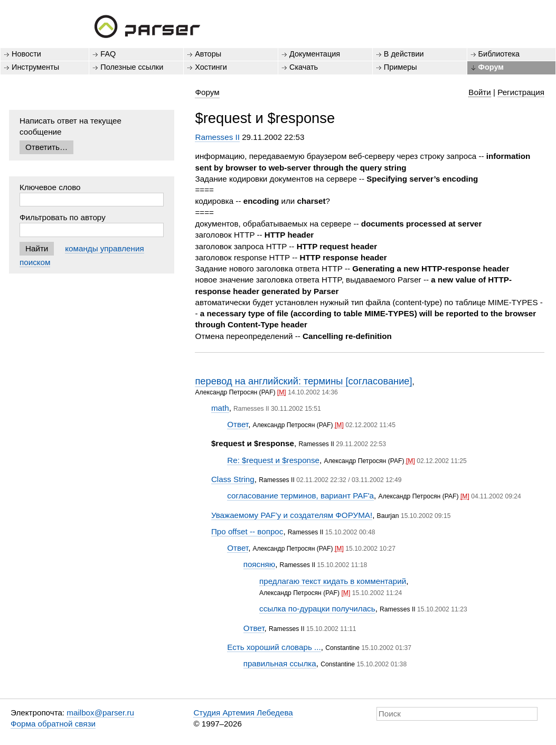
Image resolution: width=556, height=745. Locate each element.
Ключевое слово (50, 187)
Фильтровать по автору (63, 217)
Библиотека (499, 54)
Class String (233, 479)
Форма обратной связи (53, 723)
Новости (26, 54)
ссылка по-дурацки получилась (317, 608)
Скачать (303, 67)
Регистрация (520, 92)
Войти (479, 92)
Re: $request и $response (273, 460)
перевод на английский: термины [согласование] (303, 380)
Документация (314, 54)
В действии (404, 54)
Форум (491, 67)
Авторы (208, 54)
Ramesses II (217, 137)
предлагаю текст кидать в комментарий (332, 581)
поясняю (259, 564)
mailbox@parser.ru (100, 712)
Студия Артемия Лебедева (243, 712)
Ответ (237, 424)
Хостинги (211, 67)
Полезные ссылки (131, 67)
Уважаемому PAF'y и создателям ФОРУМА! (291, 515)
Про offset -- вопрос (247, 531)
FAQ (108, 54)
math (220, 407)
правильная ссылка (279, 663)
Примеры (400, 67)
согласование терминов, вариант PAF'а (300, 495)
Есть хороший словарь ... (274, 647)
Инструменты (35, 67)
